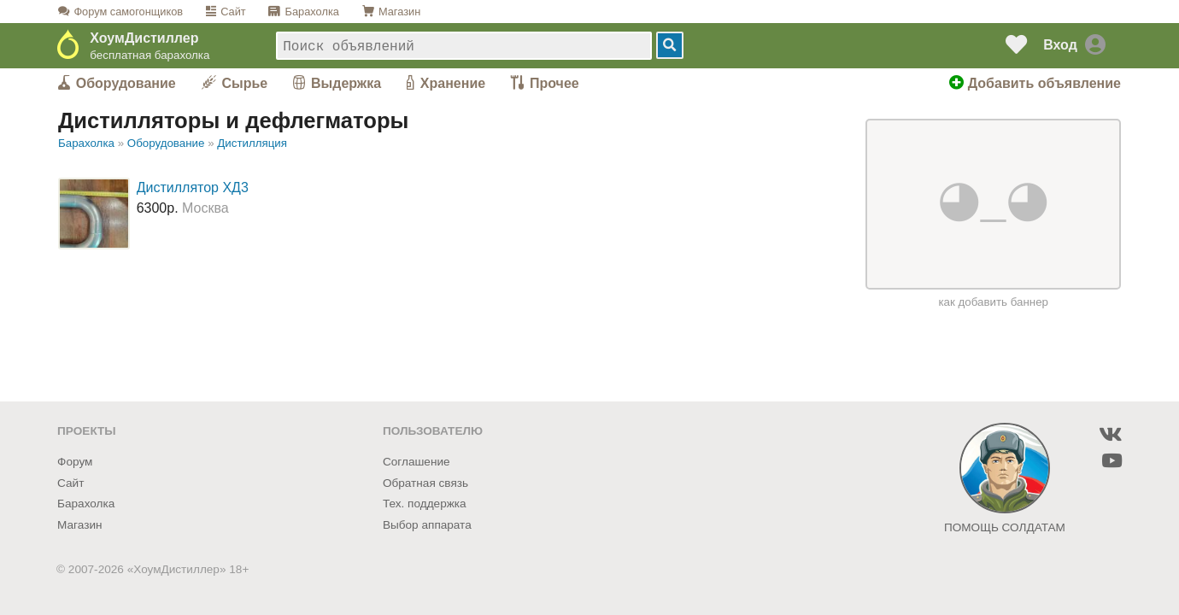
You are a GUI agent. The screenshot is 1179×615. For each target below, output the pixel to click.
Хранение (452, 83)
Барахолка (312, 11)
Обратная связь (425, 483)
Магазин (399, 11)
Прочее (554, 83)
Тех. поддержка (424, 503)
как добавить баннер (993, 302)
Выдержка (346, 83)
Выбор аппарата (427, 524)
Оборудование (126, 83)
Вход (1060, 45)
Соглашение (416, 461)
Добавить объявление (1035, 83)
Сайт (233, 11)
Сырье (245, 83)
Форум (128, 11)
